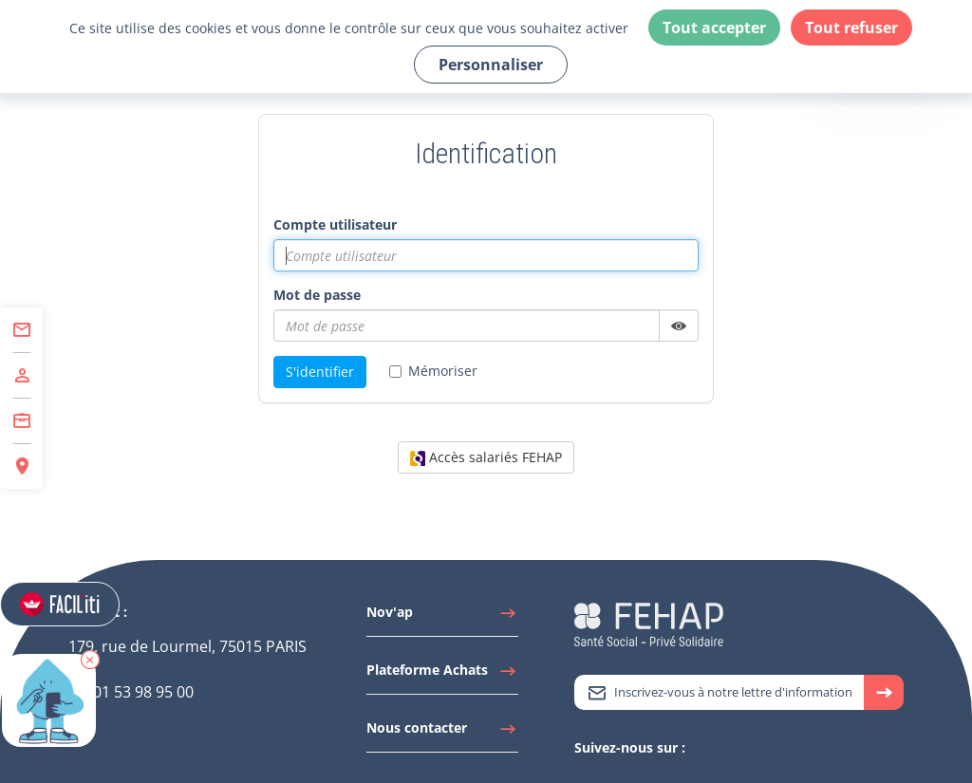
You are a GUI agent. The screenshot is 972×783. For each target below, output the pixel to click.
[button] (91, 672)
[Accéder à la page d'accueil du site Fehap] (648, 623)
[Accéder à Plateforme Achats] (442, 675)
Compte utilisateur (335, 224)
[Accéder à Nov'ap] (442, 617)
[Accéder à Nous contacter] (442, 732)
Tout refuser (851, 27)
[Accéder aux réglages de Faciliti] (61, 605)
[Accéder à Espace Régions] (21, 466)
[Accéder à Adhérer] (21, 376)
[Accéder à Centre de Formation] (21, 421)
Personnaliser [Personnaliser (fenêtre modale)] (491, 64)
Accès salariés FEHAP (486, 457)
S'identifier (320, 372)
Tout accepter (714, 27)
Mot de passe (317, 295)
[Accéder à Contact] (21, 330)
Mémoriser (433, 371)
